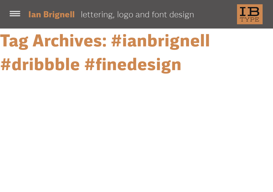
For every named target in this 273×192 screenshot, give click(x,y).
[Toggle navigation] (15, 14)
